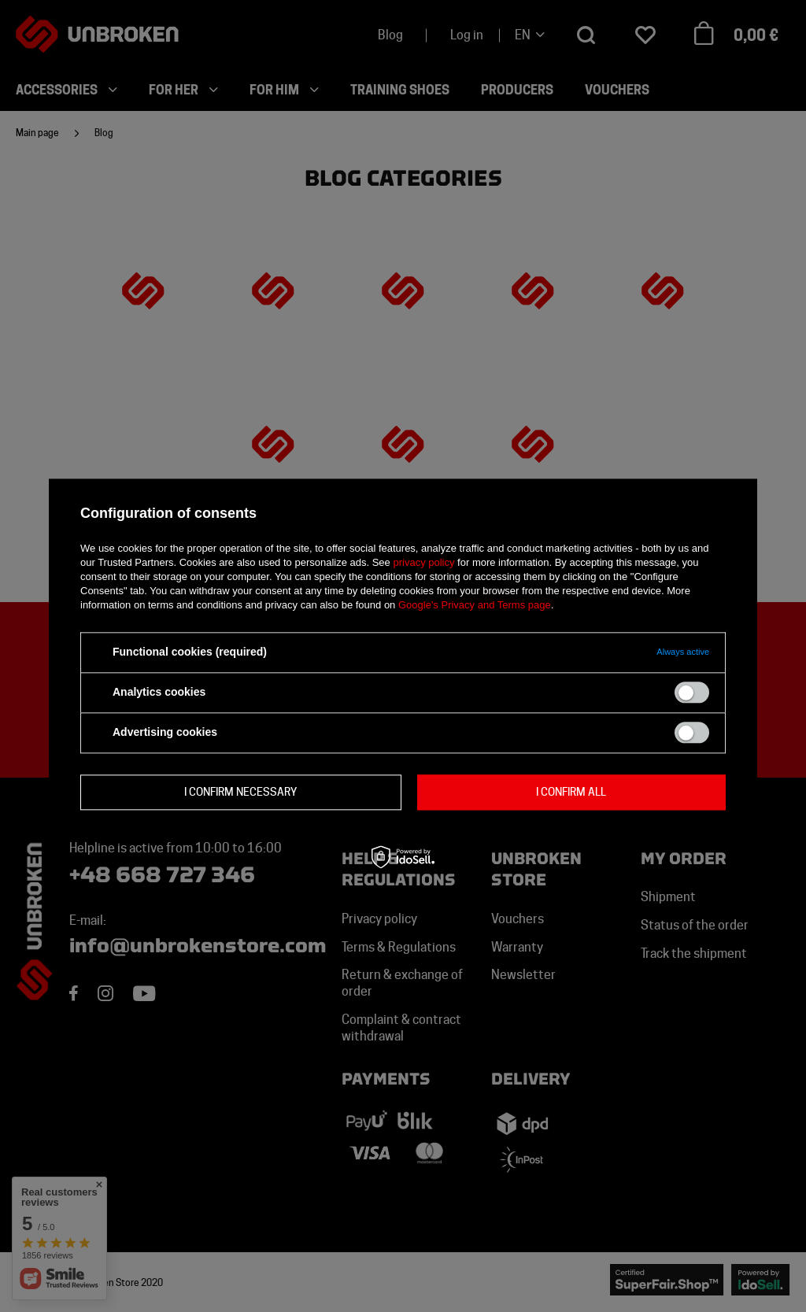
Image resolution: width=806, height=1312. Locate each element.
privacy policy (423, 562)
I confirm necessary (240, 791)
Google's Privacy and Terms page (474, 605)
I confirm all (571, 791)
